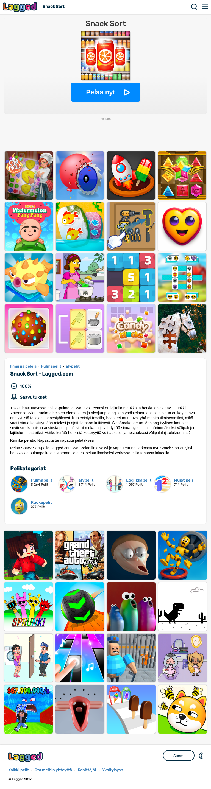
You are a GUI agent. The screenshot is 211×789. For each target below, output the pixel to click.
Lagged (20, 7)
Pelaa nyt (100, 92)
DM (201, 755)
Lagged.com (26, 757)
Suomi (178, 756)
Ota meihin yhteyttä (53, 770)
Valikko (205, 7)
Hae (194, 7)
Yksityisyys (112, 770)
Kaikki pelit (18, 770)
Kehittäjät (87, 770)
